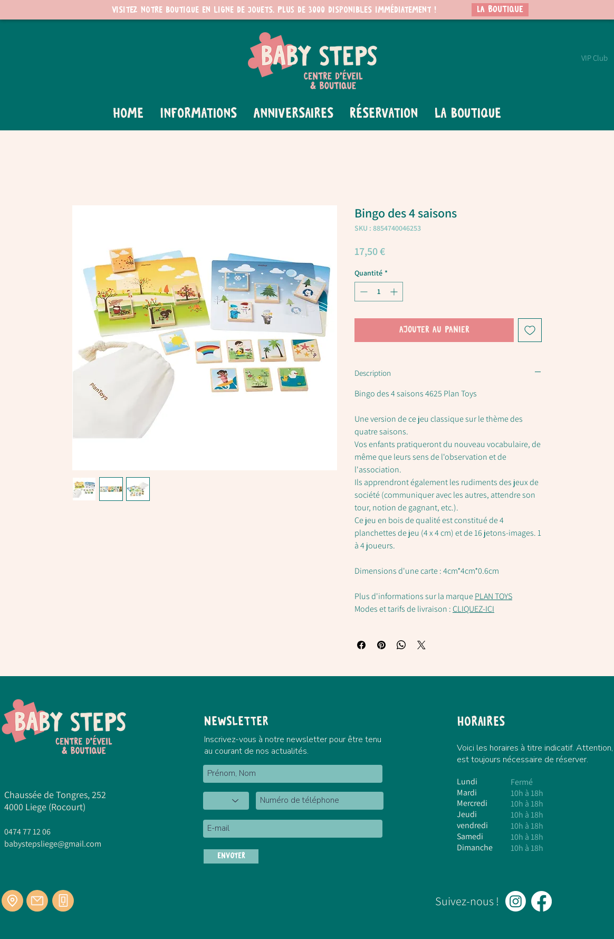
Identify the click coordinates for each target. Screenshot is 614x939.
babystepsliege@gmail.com (52, 843)
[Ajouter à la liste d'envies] (530, 330)
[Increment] (394, 291)
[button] (198, 114)
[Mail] (37, 901)
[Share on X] (421, 645)
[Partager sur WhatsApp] (401, 645)
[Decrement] (362, 291)
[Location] (12, 901)
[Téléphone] (63, 901)
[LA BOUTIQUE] (500, 9)
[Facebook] (541, 901)
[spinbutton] (378, 291)
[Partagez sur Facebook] (361, 645)
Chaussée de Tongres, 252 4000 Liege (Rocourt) (55, 801)
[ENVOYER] (231, 856)
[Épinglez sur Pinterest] (381, 645)
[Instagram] (515, 901)
